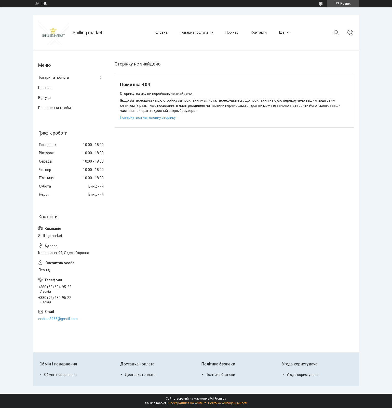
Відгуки (44, 98)
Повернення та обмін (56, 108)
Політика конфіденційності (227, 403)
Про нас (231, 32)
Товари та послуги (53, 77)
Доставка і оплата (140, 375)
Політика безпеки (220, 375)
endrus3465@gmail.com (58, 319)
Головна (161, 32)
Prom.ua (220, 398)
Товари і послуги (194, 32)
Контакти (259, 32)
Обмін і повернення (60, 375)
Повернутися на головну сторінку (148, 117)
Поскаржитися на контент (187, 403)
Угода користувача (303, 375)
